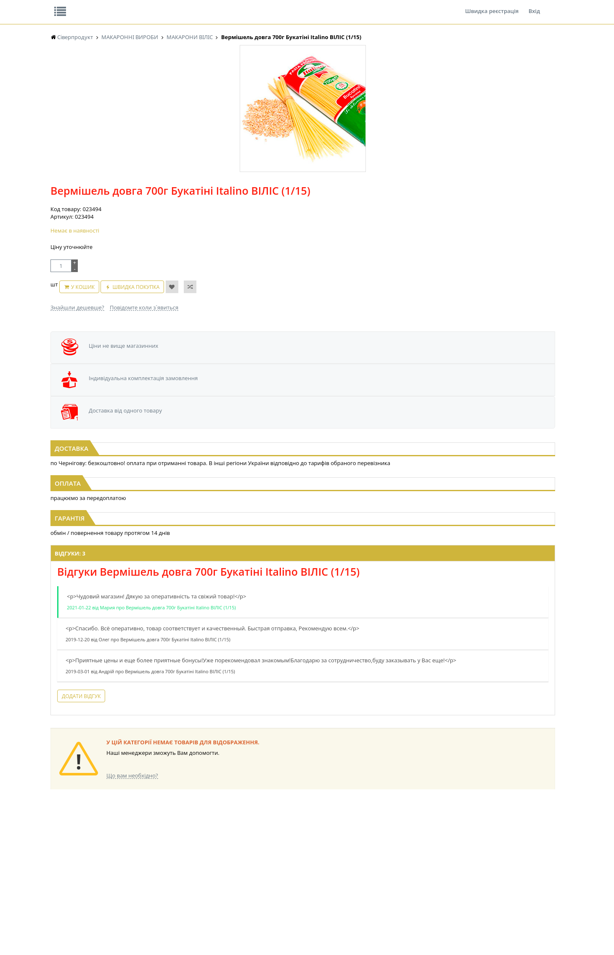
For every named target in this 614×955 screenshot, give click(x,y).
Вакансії (149, 6)
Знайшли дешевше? (258, 208)
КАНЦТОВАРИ (420, 854)
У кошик (296, 191)
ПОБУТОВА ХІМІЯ (424, 870)
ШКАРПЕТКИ (418, 862)
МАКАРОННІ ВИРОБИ (218, 886)
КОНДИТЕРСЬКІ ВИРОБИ (221, 854)
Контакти (191, 6)
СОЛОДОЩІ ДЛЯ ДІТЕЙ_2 (363, 846)
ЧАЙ (55, 878)
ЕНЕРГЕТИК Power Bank (78, 838)
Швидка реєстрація (492, 6)
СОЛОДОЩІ (347, 838)
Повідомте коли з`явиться (325, 208)
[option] (134, 195)
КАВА (56, 886)
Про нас (69, 6)
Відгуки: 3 (190, 494)
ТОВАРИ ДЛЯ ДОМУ (357, 870)
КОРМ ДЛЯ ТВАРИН (215, 878)
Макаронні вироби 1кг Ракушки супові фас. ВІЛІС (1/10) (307, 381)
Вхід (534, 6)
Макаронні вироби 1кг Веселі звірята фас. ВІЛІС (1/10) (478, 381)
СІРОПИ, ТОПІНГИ (214, 862)
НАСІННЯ (132, 854)
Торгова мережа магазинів (303, 687)
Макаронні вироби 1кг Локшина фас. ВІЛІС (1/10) (136, 378)
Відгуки (109, 6)
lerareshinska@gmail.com (119, 935)
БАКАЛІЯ (131, 838)
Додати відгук (201, 644)
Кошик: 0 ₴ (503, 89)
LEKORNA (132, 846)
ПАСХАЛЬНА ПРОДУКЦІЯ (292, 870)
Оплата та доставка (231, 88)
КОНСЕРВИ (205, 870)
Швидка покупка (349, 191)
